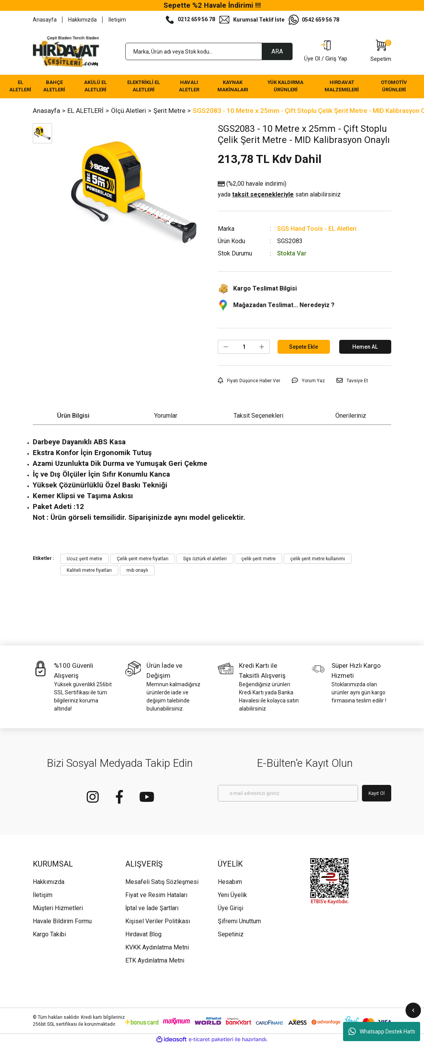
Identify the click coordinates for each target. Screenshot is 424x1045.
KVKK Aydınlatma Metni (157, 947)
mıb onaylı (137, 570)
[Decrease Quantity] (226, 346)
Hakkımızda (82, 20)
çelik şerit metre (258, 558)
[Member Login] (325, 51)
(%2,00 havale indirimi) (279, 189)
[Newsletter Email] (288, 793)
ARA (277, 51)
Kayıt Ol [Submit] (376, 793)
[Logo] (66, 51)
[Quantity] (244, 346)
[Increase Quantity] (261, 346)
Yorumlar (165, 415)
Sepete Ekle (303, 347)
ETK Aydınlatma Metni (154, 960)
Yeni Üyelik (232, 895)
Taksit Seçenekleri (258, 415)
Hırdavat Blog (143, 934)
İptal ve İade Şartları (151, 908)
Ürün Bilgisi (73, 415)
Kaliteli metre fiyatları (89, 570)
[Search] (209, 51)
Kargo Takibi (49, 934)
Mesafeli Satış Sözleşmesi (162, 881)
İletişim (117, 20)
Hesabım (230, 881)
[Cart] (380, 52)
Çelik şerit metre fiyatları (142, 558)
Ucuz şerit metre (84, 558)
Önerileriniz (350, 415)
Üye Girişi (230, 908)
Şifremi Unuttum (239, 921)
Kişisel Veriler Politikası (157, 921)
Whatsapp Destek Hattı (381, 1031)
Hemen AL (365, 347)
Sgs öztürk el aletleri (205, 558)
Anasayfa (45, 20)
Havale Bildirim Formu (62, 921)
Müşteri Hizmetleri (58, 908)
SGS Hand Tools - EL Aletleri (317, 228)
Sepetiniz (231, 934)
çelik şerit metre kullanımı (317, 558)
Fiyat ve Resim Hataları (156, 895)
